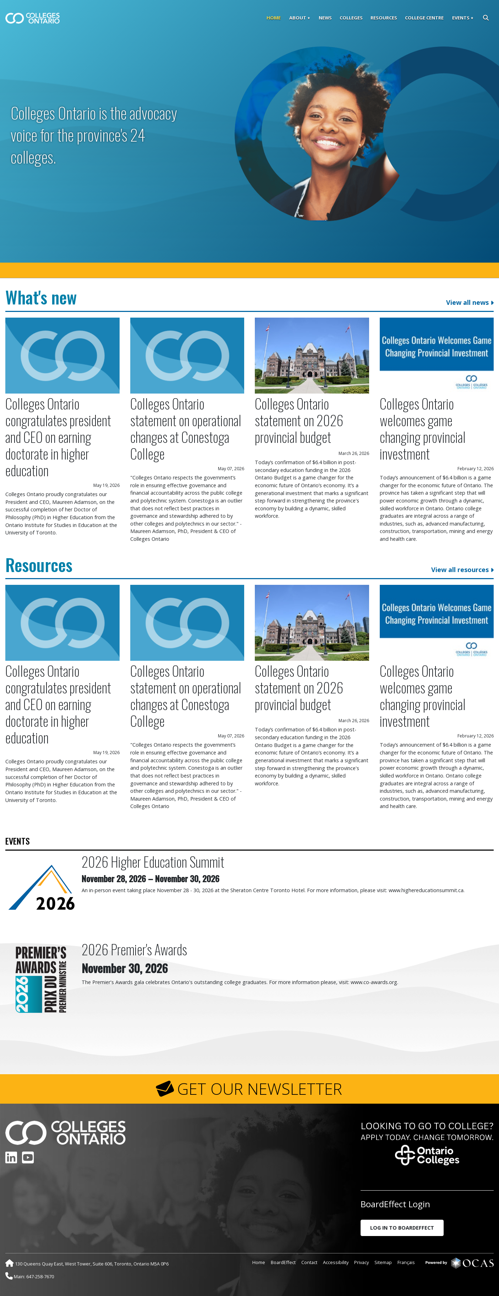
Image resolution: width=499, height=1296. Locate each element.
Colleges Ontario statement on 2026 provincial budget (299, 420)
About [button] (297, 18)
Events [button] (461, 18)
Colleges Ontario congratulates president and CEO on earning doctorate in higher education (58, 436)
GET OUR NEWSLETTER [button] (259, 1088)
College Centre (424, 18)
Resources (384, 18)
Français (406, 1262)
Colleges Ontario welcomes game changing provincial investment (423, 428)
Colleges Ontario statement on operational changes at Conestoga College (185, 428)
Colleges (351, 18)
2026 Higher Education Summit (153, 861)
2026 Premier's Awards (134, 949)
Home (274, 18)
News (325, 18)
